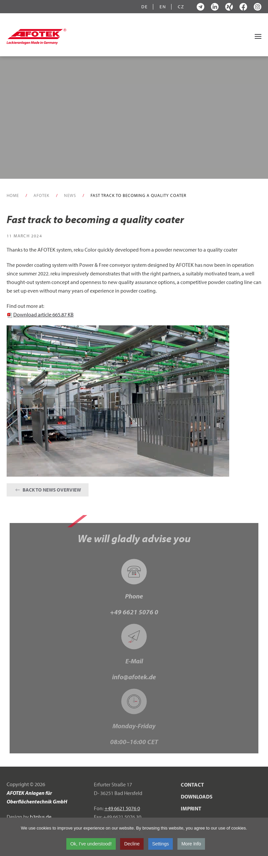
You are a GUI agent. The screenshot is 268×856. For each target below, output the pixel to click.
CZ (181, 7)
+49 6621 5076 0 (134, 612)
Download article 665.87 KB (40, 314)
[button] (258, 36)
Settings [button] (160, 845)
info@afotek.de (134, 677)
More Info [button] (191, 845)
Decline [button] (132, 845)
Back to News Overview (47, 490)
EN (163, 7)
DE (144, 7)
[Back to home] (36, 36)
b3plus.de (40, 818)
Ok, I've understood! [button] (91, 845)
